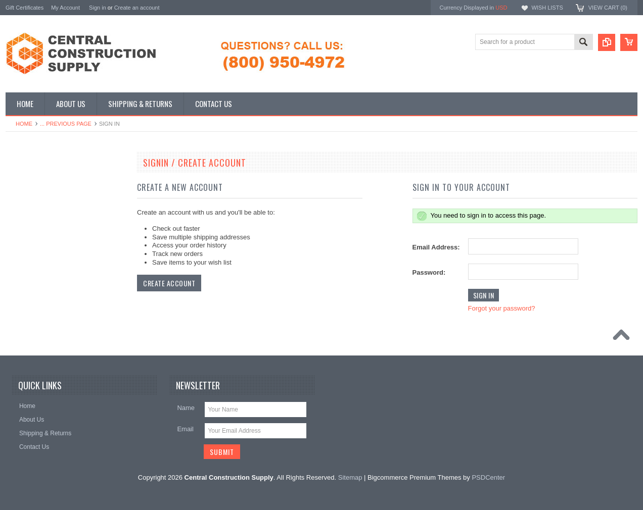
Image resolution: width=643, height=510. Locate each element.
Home (24, 124)
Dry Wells (24, 267)
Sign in (97, 8)
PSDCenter (488, 477)
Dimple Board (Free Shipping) (51, 198)
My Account (65, 8)
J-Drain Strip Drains (37, 216)
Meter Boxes (28, 284)
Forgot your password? (501, 308)
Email (185, 429)
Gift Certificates (24, 8)
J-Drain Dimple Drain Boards (49, 181)
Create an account (137, 8)
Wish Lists (547, 8)
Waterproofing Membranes (47, 250)
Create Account (169, 283)
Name (186, 408)
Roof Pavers (27, 233)
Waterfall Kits (29, 301)
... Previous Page (65, 124)
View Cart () (607, 8)
